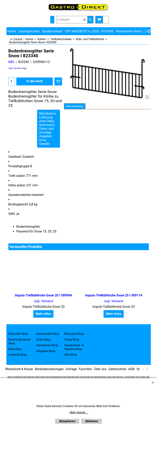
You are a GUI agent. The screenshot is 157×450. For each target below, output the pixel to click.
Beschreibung (74, 106)
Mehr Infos (43, 314)
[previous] (145, 31)
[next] (149, 31)
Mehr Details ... (79, 412)
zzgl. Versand (15, 68)
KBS (11, 62)
